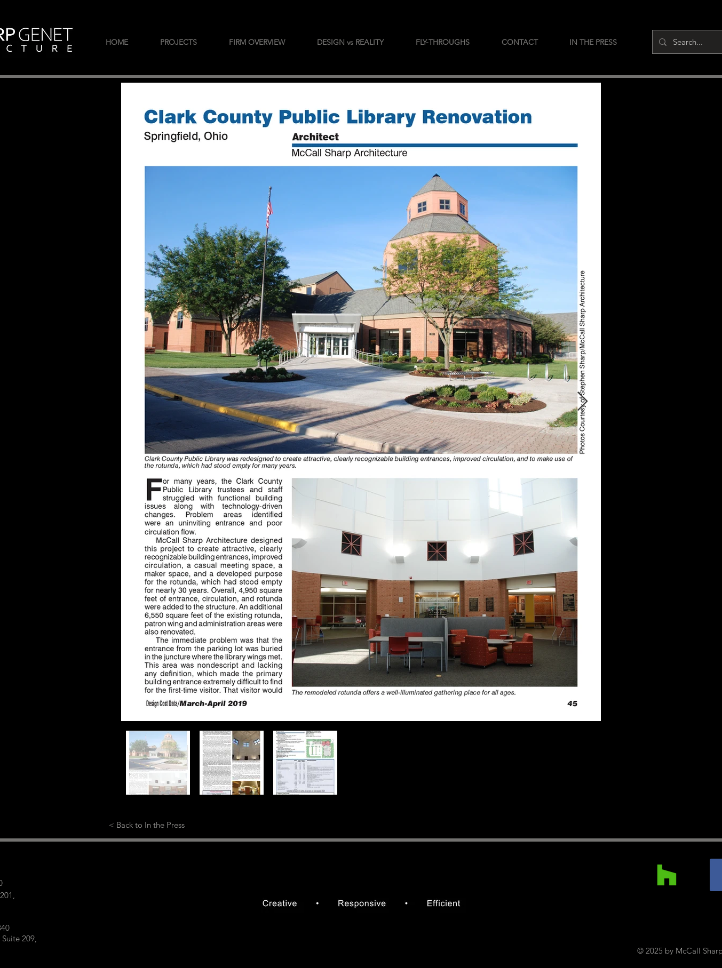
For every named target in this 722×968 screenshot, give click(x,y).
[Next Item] (582, 401)
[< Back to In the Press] (147, 824)
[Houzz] (666, 875)
